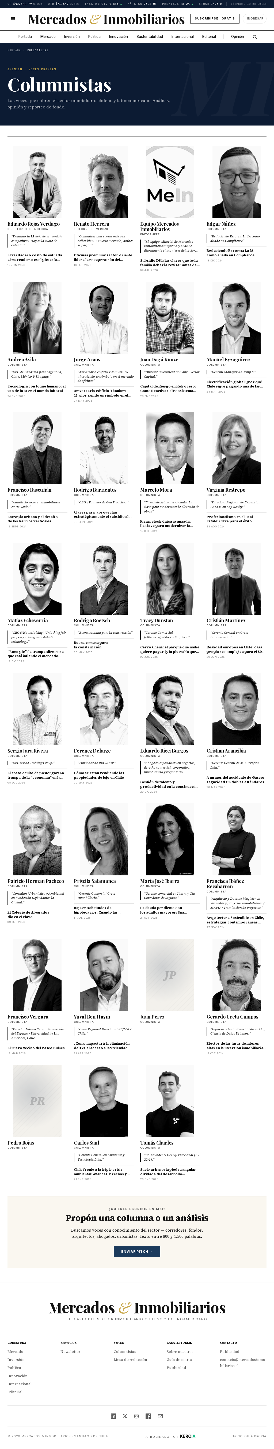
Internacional (183, 36)
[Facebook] (148, 1416)
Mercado (48, 36)
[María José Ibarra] (170, 839)
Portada (25, 36)
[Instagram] (136, 1416)
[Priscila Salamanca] (104, 839)
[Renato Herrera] (104, 182)
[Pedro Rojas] (37, 1101)
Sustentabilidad (149, 36)
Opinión (237, 36)
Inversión (72, 36)
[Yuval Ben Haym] (104, 975)
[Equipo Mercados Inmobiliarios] (170, 182)
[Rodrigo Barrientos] (104, 448)
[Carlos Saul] (104, 1101)
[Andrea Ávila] (37, 318)
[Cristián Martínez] (237, 579)
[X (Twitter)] (125, 1416)
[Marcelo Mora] (170, 448)
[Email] (160, 1416)
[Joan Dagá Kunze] (170, 318)
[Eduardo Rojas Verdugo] (37, 182)
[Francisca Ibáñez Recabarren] (237, 839)
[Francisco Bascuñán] (37, 448)
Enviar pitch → (137, 1252)
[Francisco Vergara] (37, 975)
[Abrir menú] (12, 18)
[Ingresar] (255, 19)
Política (94, 36)
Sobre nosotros (180, 1351)
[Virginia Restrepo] (237, 448)
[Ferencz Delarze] (104, 709)
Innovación (118, 36)
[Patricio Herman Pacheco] (37, 839)
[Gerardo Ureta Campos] (237, 975)
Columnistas (125, 1351)
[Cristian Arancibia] (237, 709)
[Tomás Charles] (170, 1101)
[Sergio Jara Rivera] (37, 709)
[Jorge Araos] (104, 318)
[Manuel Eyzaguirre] (237, 318)
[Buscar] (254, 37)
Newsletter (70, 1351)
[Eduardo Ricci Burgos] (170, 709)
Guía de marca (179, 1359)
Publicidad (176, 1367)
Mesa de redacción (130, 1359)
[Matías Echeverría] (37, 579)
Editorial (209, 36)
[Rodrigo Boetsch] (104, 579)
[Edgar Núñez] (237, 182)
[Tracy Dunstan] (170, 579)
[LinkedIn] (113, 1416)
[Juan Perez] (170, 975)
